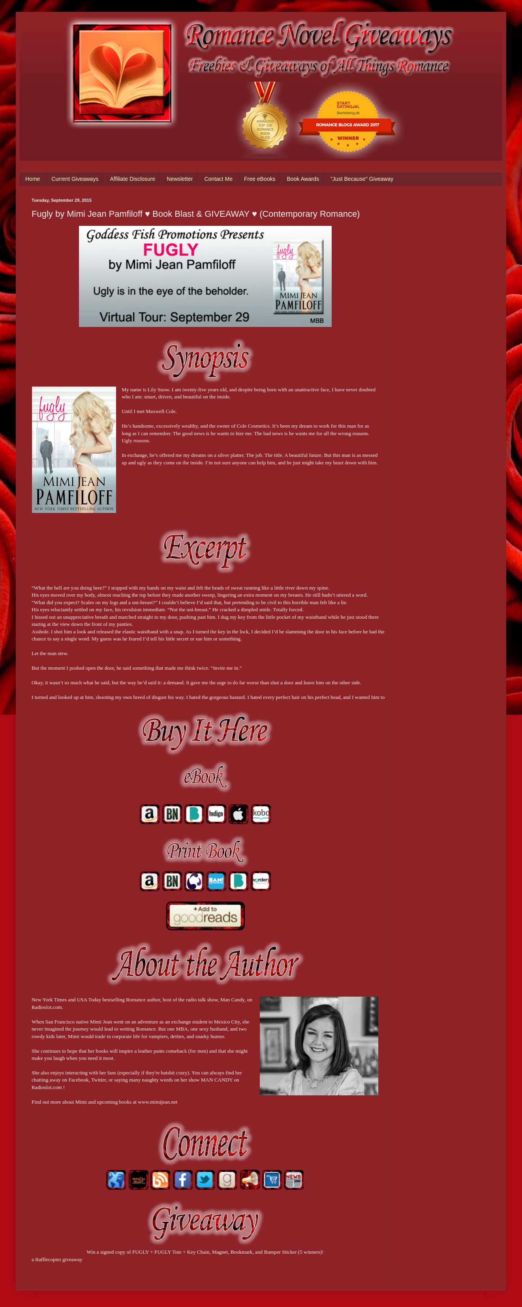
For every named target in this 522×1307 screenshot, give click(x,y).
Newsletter (180, 179)
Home (32, 179)
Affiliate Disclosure (132, 179)
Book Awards (303, 179)
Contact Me (218, 179)
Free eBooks (259, 179)
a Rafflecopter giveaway (57, 1259)
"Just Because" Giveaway (361, 179)
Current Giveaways (74, 179)
